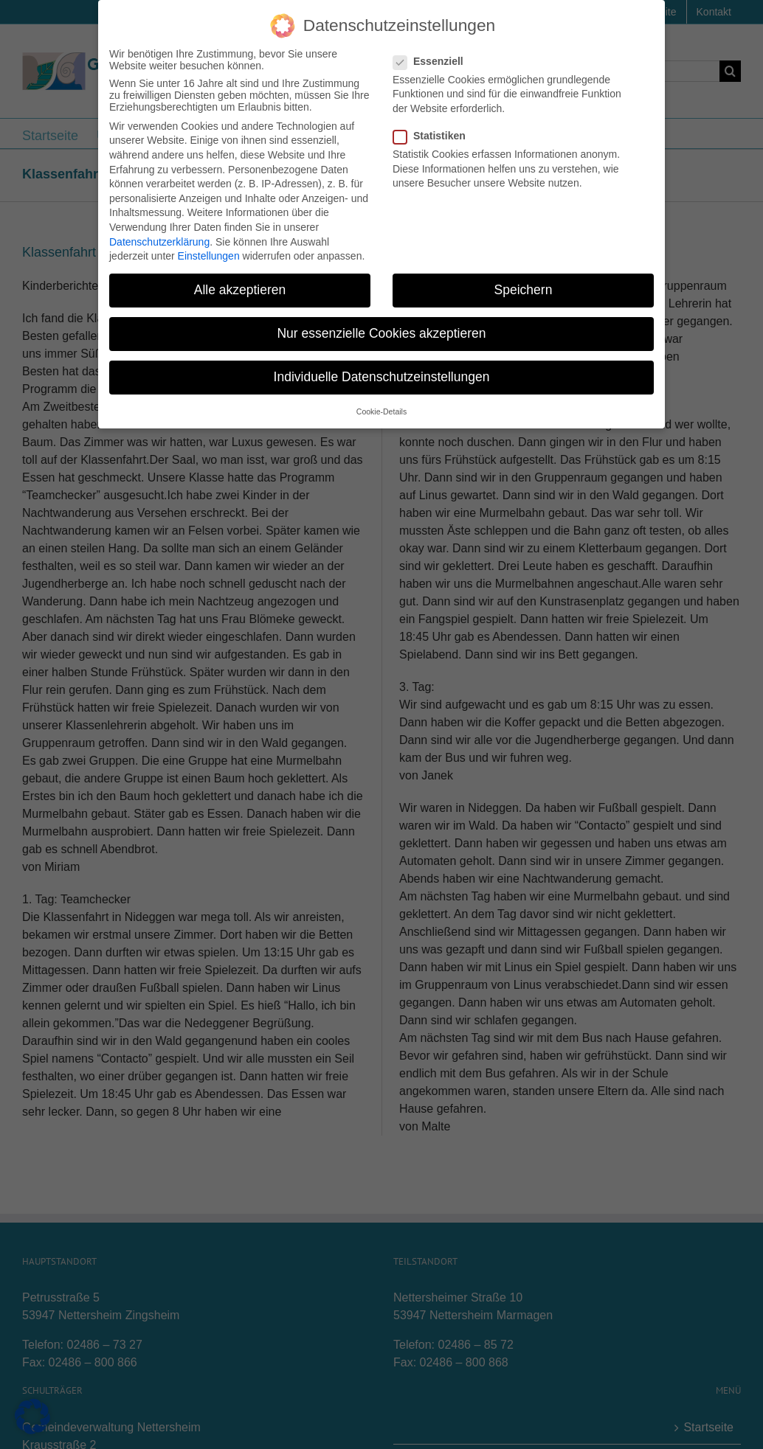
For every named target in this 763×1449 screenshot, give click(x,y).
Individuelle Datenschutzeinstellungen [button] (382, 376)
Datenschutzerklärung (159, 241)
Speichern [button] (523, 289)
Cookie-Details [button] (381, 410)
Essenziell (434, 60)
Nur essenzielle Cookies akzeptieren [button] (381, 332)
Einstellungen (209, 255)
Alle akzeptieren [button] (240, 289)
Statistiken (435, 135)
